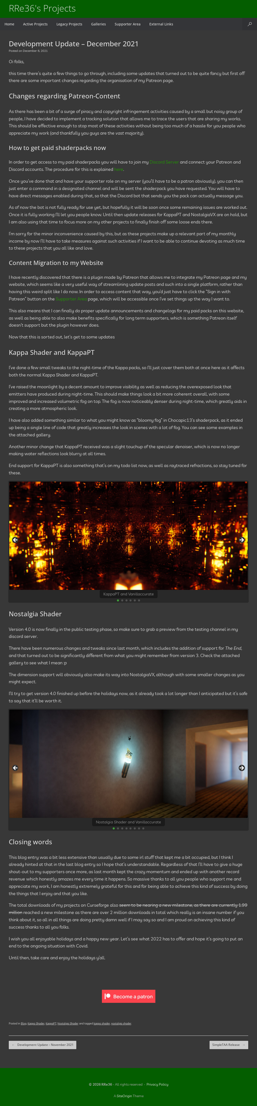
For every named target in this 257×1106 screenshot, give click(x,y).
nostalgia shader (121, 1024)
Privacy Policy (157, 1084)
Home (9, 24)
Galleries (98, 24)
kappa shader (102, 1024)
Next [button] (241, 540)
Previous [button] (15, 540)
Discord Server (164, 162)
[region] (128, 542)
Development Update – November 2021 (42, 1045)
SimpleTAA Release (229, 1045)
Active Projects (35, 24)
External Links (161, 24)
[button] (249, 24)
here (118, 169)
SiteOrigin (124, 1096)
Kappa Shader (36, 1024)
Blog (23, 1024)
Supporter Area (128, 24)
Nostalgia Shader (67, 1024)
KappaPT (51, 1024)
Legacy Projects (69, 24)
